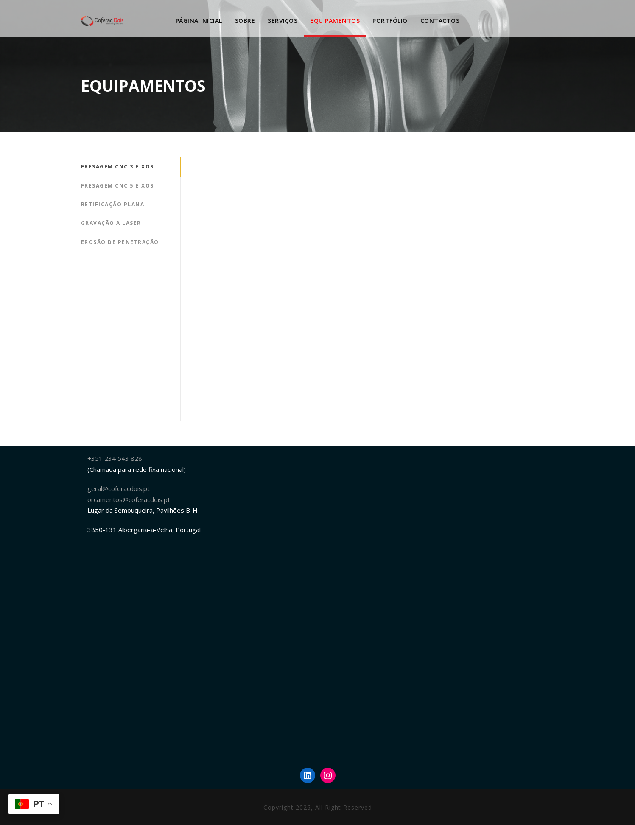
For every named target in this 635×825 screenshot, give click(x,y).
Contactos (440, 21)
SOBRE (245, 21)
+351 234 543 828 (114, 458)
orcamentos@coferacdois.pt (128, 499)
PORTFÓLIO (390, 21)
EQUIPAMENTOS (335, 21)
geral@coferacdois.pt (118, 488)
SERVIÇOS (282, 21)
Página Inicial (199, 21)
